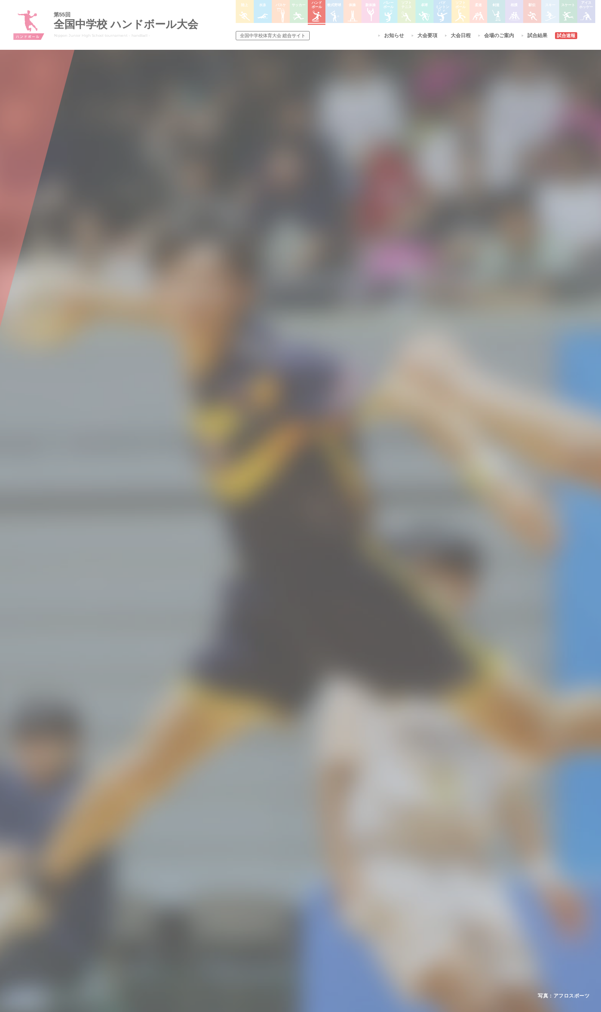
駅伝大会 (387, 901)
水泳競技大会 (280, 891)
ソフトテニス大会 (338, 901)
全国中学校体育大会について (214, 860)
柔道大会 (329, 941)
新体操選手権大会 (338, 881)
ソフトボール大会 (338, 931)
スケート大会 (392, 921)
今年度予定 (193, 881)
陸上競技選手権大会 (286, 881)
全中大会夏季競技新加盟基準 (212, 901)
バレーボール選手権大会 (345, 891)
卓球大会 (329, 911)
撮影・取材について (202, 911)
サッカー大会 (280, 911)
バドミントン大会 (338, 921)
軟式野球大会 (280, 931)
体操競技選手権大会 (286, 941)
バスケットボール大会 (289, 901)
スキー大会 (389, 911)
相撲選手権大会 (394, 891)
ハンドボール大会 (284, 921)
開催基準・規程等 (200, 891)
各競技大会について (288, 860)
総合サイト (272, 35)
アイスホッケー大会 (398, 931)
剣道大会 (387, 881)
